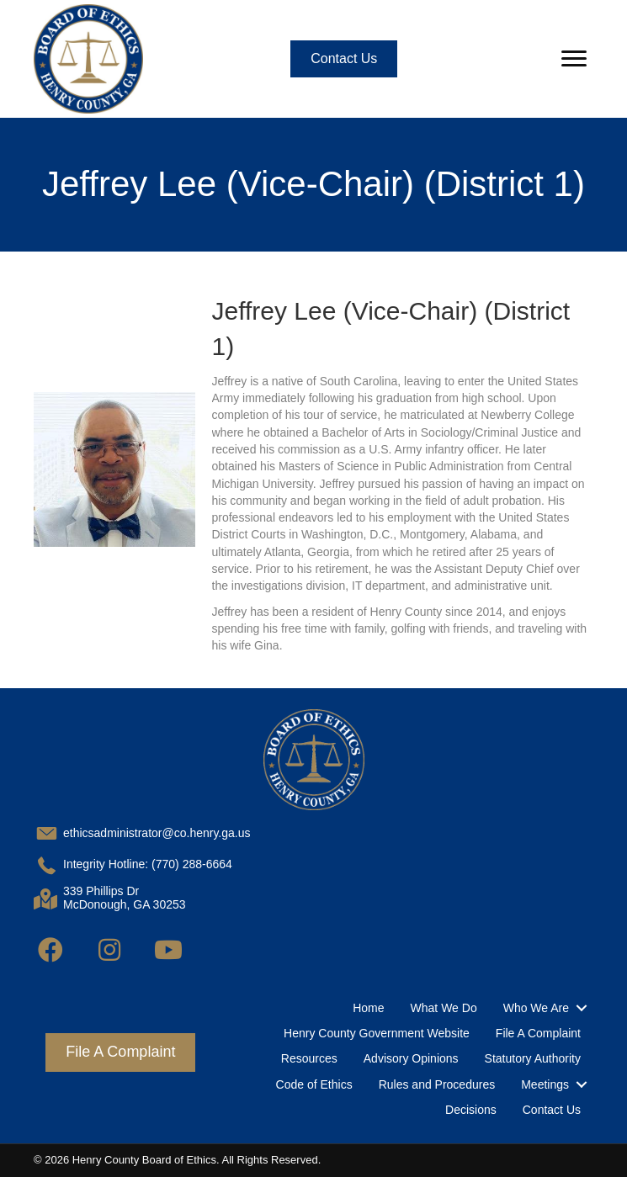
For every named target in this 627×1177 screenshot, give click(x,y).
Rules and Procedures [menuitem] (437, 1084)
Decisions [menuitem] (471, 1109)
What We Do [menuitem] (444, 1008)
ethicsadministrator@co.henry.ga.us (157, 833)
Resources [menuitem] (309, 1058)
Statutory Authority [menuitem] (533, 1058)
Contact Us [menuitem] (552, 1109)
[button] (50, 950)
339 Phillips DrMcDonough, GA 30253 (124, 898)
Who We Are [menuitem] (536, 1008)
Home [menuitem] (368, 1008)
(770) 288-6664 (191, 864)
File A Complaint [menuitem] (538, 1033)
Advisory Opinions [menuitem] (411, 1058)
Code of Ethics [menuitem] (314, 1084)
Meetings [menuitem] (545, 1084)
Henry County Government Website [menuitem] (377, 1033)
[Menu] (574, 59)
